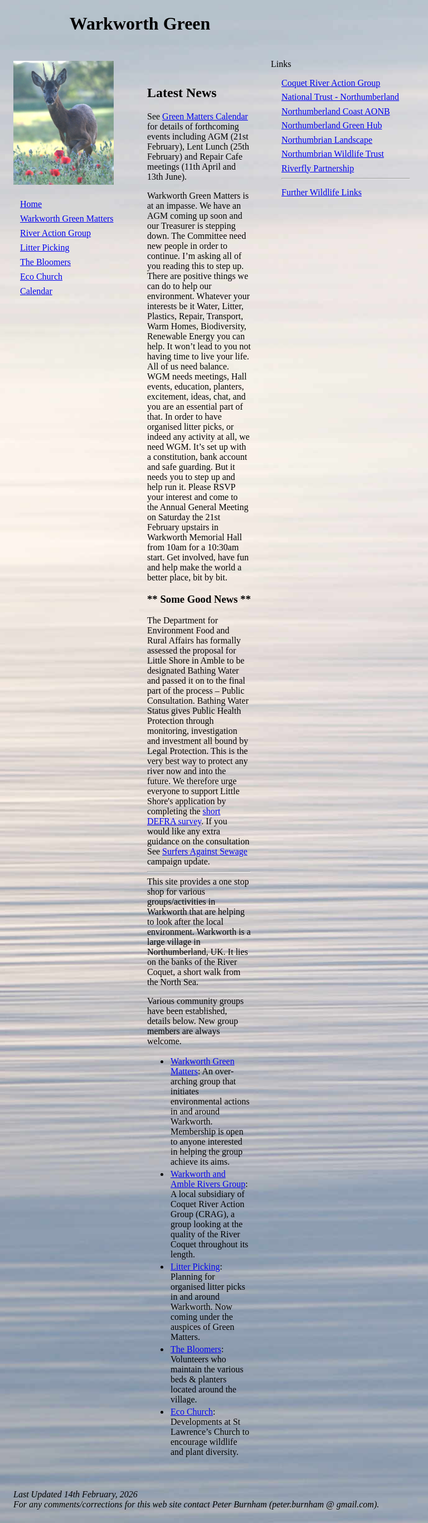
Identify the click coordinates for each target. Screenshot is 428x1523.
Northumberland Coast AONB (335, 111)
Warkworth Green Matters (67, 218)
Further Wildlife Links (321, 192)
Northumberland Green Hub (331, 125)
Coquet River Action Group (330, 83)
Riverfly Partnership (317, 168)
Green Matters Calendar (205, 116)
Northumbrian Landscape (326, 140)
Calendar (36, 291)
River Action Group (55, 233)
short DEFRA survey (184, 816)
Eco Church (41, 276)
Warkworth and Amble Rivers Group (208, 1179)
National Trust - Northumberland (340, 97)
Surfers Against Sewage (204, 851)
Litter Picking (44, 247)
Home (31, 204)
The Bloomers (45, 262)
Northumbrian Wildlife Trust (332, 153)
